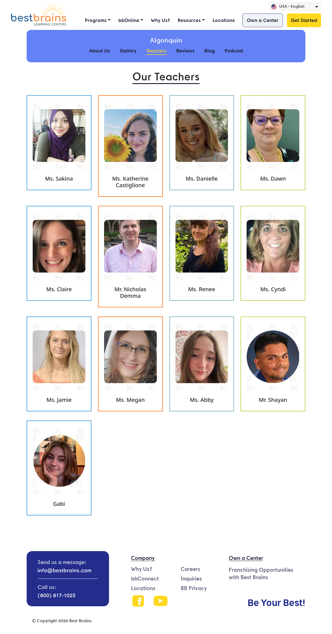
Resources (189, 20)
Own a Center (262, 20)
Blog (209, 51)
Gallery (128, 51)
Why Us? (160, 20)
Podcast (234, 51)
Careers (190, 569)
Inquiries (191, 578)
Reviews (185, 51)
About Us (99, 51)
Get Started (304, 20)
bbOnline (128, 20)
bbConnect (145, 578)
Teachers (156, 51)
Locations (224, 20)
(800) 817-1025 (57, 595)
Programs (96, 20)
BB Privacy (194, 588)
